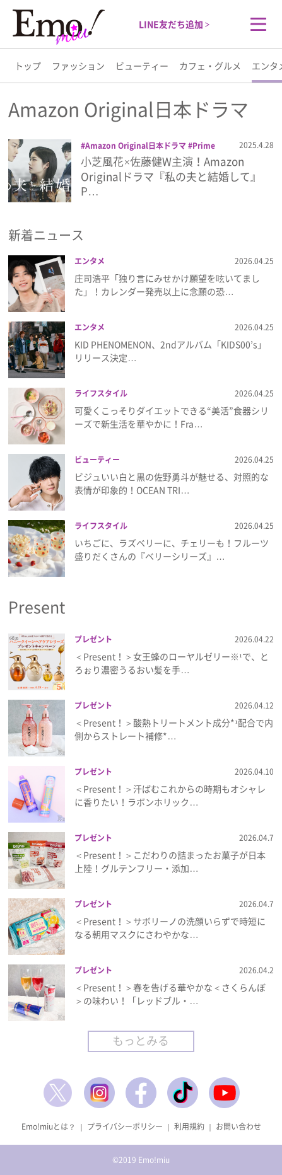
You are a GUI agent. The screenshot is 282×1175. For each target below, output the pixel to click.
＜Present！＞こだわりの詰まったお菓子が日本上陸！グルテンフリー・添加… (170, 861)
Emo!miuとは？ (48, 1126)
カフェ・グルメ (210, 65)
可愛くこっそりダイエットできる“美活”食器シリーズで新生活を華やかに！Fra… (171, 417)
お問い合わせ (238, 1126)
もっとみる (140, 1040)
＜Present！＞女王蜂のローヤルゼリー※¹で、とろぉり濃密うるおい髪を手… (171, 663)
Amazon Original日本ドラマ (135, 145)
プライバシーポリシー (125, 1126)
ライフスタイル (100, 393)
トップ (28, 65)
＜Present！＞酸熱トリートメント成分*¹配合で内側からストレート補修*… (173, 729)
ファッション (78, 65)
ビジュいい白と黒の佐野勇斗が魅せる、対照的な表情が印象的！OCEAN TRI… (171, 483)
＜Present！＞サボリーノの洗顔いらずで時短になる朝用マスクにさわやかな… (170, 928)
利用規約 (189, 1126)
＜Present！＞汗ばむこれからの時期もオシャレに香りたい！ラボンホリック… (170, 795)
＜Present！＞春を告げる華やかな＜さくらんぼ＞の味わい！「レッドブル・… (170, 994)
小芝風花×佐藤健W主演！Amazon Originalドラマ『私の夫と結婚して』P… (171, 176)
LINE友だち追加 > (174, 24)
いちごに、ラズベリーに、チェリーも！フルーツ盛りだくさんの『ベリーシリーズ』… (171, 549)
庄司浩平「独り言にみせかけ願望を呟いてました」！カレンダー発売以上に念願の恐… (167, 285)
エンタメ (89, 261)
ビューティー (141, 65)
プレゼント (93, 639)
